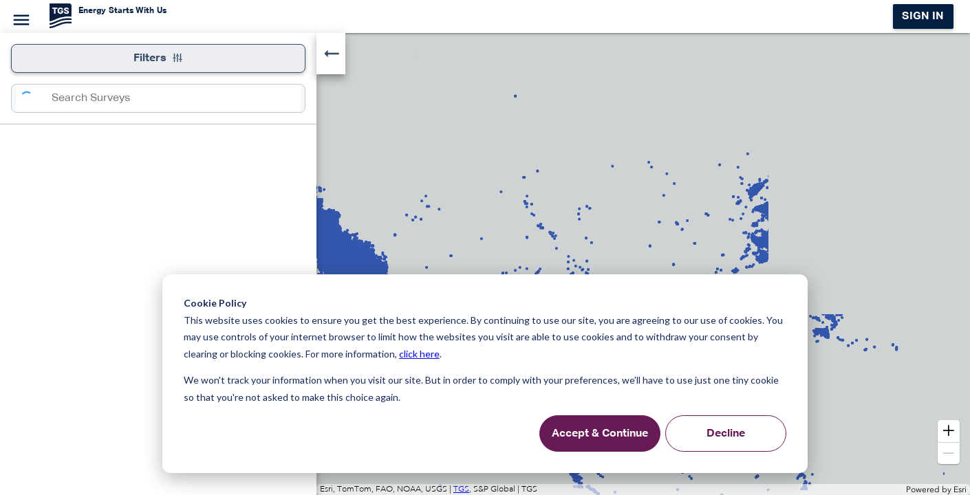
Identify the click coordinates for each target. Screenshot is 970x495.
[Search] (33, 98)
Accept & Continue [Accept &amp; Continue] (600, 433)
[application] (485, 264)
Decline (726, 433)
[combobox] (176, 98)
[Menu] (19, 18)
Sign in (923, 16)
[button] (949, 431)
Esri (960, 489)
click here (419, 354)
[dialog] (485, 373)
